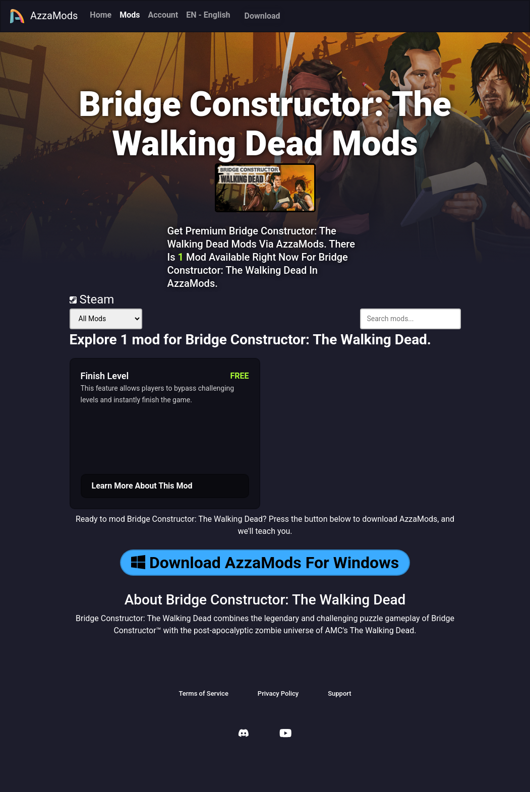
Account (163, 15)
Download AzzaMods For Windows (265, 562)
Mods (130, 15)
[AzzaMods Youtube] (285, 734)
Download (262, 16)
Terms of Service (203, 693)
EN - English (208, 15)
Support (339, 693)
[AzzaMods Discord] (243, 734)
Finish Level (105, 376)
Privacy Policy (278, 693)
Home (100, 15)
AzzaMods (43, 16)
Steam (92, 299)
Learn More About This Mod (142, 486)
